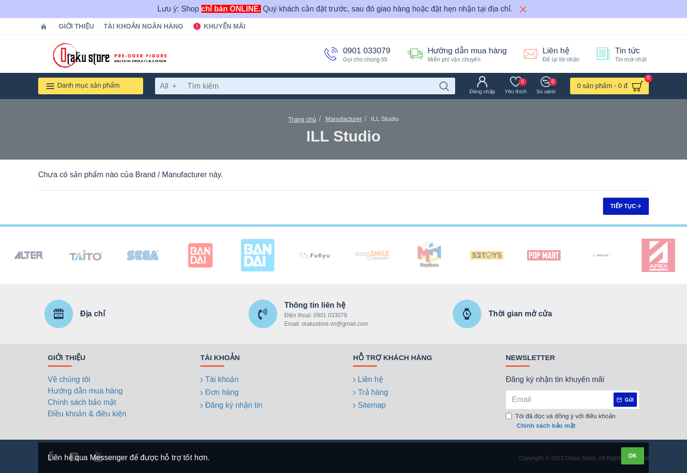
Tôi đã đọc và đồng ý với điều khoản (560, 421)
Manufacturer (343, 118)
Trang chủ (302, 119)
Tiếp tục (623, 206)
